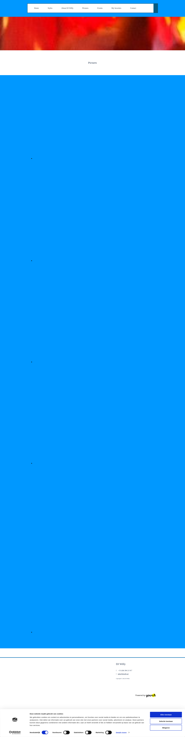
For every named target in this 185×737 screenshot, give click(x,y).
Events (100, 8)
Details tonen (121, 662)
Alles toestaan (166, 645)
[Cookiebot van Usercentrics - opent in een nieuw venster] (15, 662)
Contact (133, 8)
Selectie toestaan (166, 651)
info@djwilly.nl (123, 674)
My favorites (116, 8)
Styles (50, 8)
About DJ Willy (67, 8)
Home (36, 8)
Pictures (85, 8)
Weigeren (166, 658)
